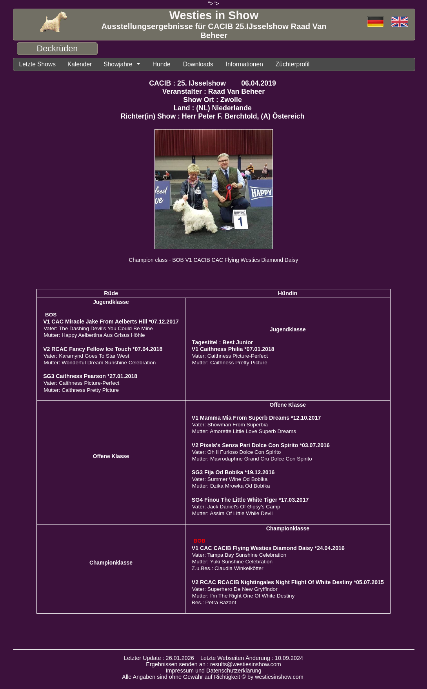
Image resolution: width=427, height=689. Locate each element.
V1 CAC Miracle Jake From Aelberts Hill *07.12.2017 (111, 321)
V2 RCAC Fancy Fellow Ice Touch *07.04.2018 (102, 349)
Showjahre (118, 64)
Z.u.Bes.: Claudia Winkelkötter (227, 568)
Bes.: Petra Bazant (214, 602)
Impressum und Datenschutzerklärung (214, 670)
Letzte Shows (37, 64)
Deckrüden (57, 48)
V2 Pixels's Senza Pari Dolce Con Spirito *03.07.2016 (261, 445)
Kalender (79, 64)
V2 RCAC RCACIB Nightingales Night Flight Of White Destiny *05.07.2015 (288, 582)
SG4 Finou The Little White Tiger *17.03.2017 (250, 500)
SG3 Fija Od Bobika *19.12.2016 (233, 472)
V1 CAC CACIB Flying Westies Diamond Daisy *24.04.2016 (268, 548)
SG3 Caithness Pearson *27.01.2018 (90, 376)
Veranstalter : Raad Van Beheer (213, 91)
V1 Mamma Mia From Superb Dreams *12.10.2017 (256, 418)
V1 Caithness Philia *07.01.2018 (233, 349)
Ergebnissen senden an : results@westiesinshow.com (213, 664)
